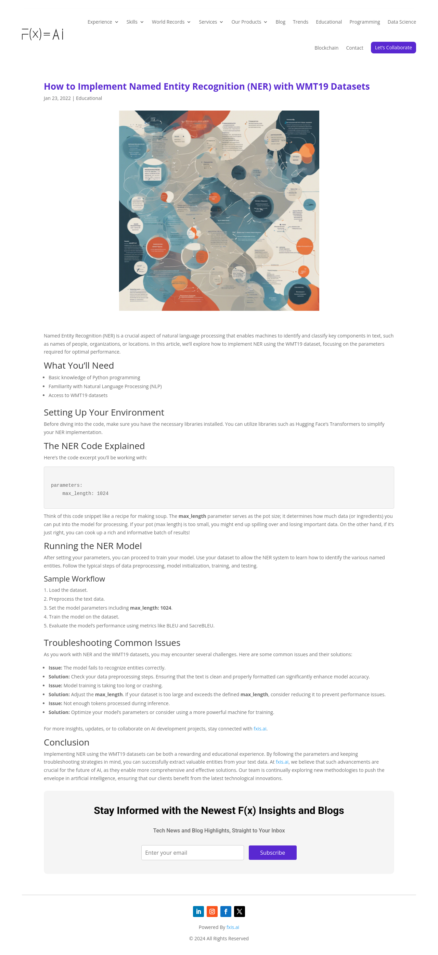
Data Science (402, 21)
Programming (364, 21)
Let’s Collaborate (393, 47)
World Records (168, 21)
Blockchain (326, 47)
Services (208, 21)
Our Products (246, 21)
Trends (300, 21)
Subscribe (272, 852)
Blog (280, 21)
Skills (132, 21)
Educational (329, 21)
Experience (100, 21)
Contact (354, 47)
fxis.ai (260, 728)
